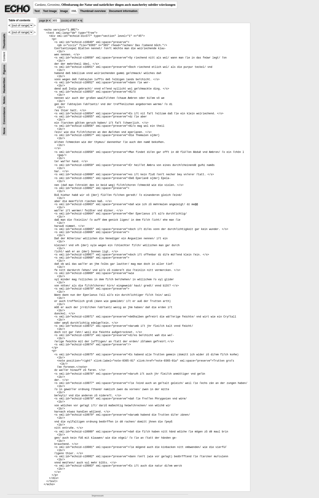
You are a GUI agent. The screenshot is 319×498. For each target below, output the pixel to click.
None (4, 131)
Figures (4, 69)
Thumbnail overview (93, 11)
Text (37, 11)
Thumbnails (4, 41)
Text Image (50, 11)
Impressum (97, 495)
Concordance (4, 115)
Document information (123, 11)
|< (47, 20)
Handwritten (4, 85)
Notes (4, 100)
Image (64, 11)
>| (81, 20)
